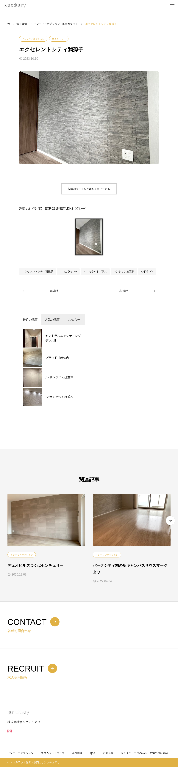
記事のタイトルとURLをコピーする (89, 188)
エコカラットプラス (95, 271)
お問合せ (108, 753)
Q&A (93, 753)
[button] (170, 520)
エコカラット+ (68, 271)
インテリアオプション (33, 39)
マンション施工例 (123, 271)
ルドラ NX (147, 271)
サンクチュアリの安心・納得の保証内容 (144, 753)
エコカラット (58, 39)
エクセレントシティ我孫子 (37, 271)
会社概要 (77, 753)
